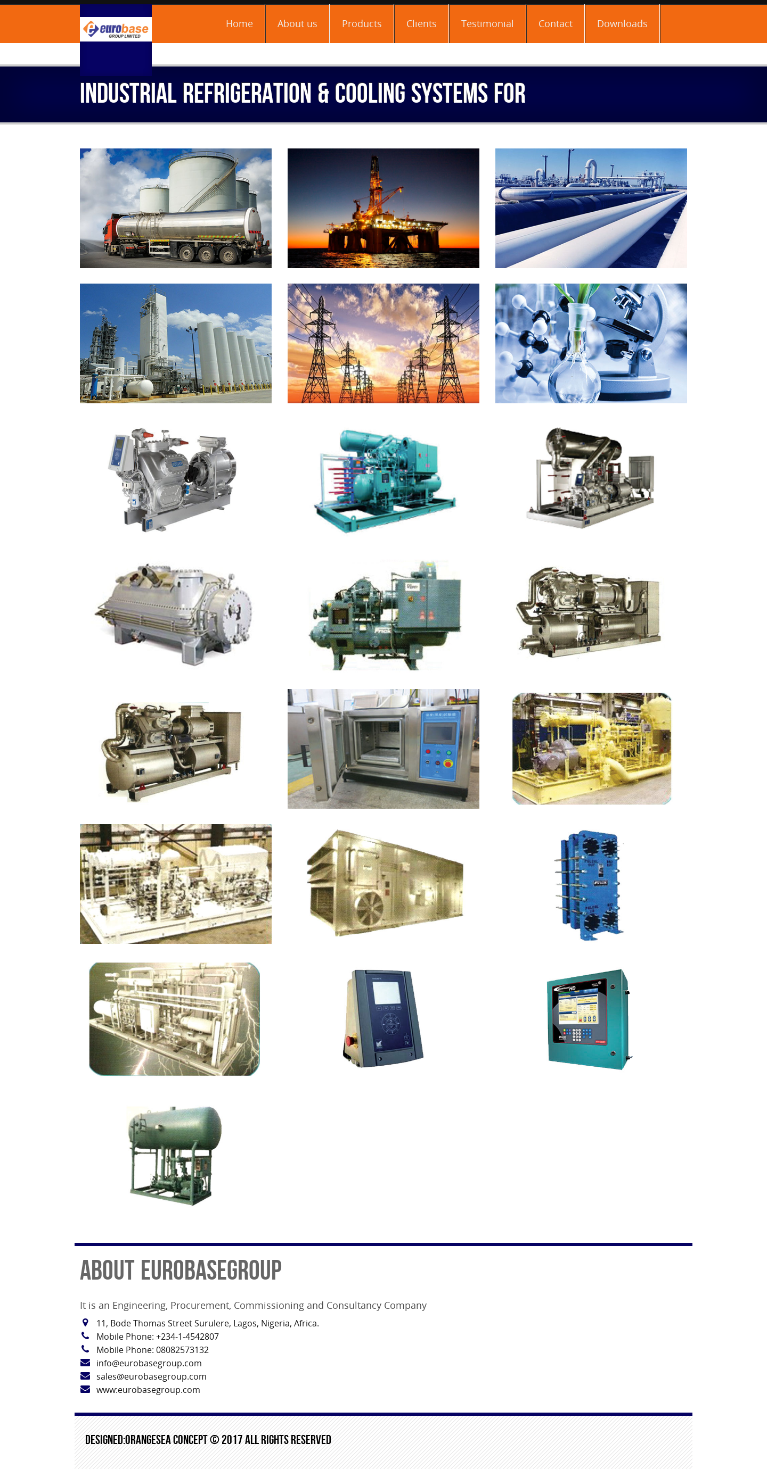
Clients (421, 23)
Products (362, 23)
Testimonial (487, 23)
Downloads (622, 23)
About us (297, 23)
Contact (555, 23)
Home (239, 23)
